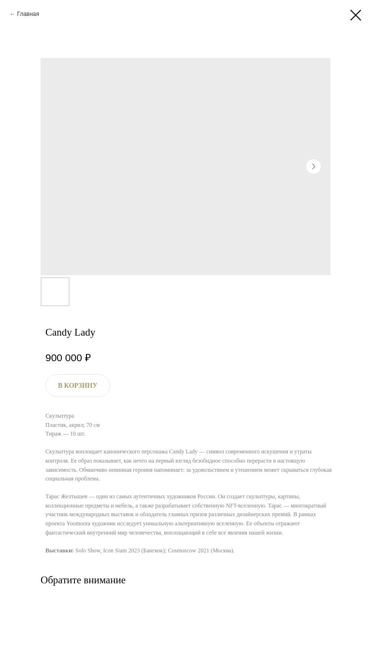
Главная (28, 14)
